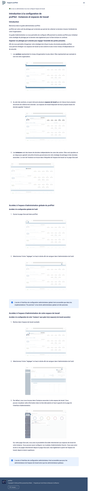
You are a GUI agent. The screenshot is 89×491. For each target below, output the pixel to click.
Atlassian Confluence (53, 483)
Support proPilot (12, 3)
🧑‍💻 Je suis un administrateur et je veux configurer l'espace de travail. (27, 8)
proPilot (10, 480)
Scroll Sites (44, 483)
